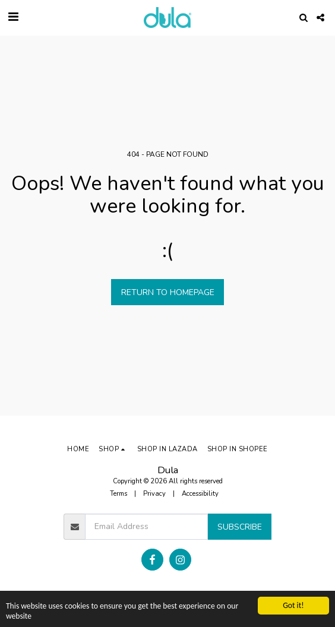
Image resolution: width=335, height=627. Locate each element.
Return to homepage (167, 292)
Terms (118, 493)
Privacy (154, 493)
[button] (13, 17)
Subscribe (239, 527)
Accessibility (200, 493)
